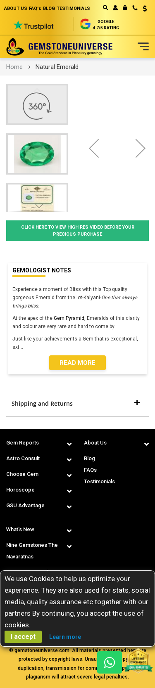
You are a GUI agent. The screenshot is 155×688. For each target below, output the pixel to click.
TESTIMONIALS (73, 8)
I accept (23, 637)
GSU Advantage (25, 505)
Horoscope (20, 490)
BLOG (49, 8)
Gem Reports (22, 443)
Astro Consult (23, 458)
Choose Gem (22, 474)
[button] (142, 9)
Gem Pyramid (69, 318)
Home (14, 67)
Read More (77, 362)
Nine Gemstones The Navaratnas (32, 551)
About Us (95, 443)
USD (145, 8)
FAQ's (35, 8)
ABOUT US (15, 8)
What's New (20, 529)
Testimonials (99, 481)
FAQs (90, 470)
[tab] (77, 403)
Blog (89, 458)
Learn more (65, 637)
